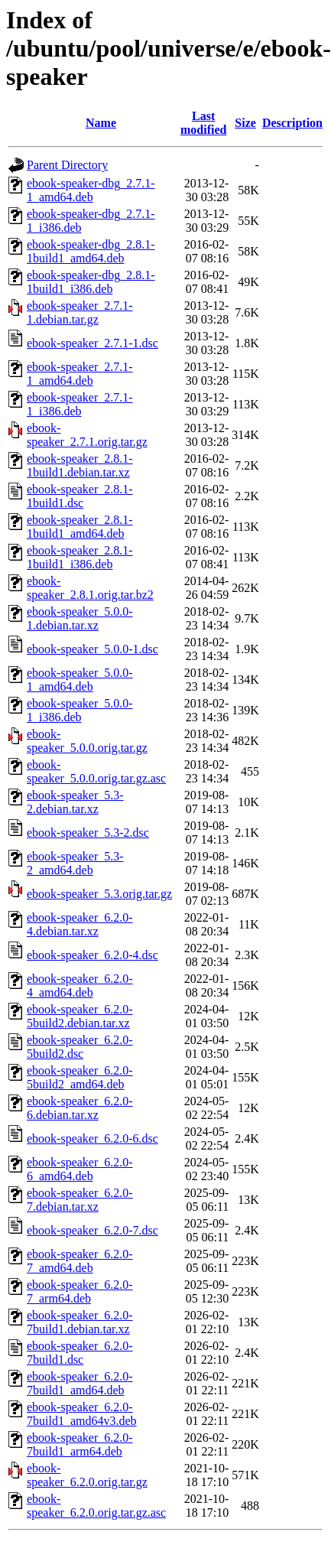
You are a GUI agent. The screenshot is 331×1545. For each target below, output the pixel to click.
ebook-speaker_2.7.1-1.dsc (92, 343)
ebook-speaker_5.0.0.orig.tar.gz (87, 740)
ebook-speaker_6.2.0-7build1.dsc (80, 1352)
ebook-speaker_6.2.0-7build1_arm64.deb (80, 1444)
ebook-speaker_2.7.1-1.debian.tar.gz (80, 312)
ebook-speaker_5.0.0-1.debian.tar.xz (80, 618)
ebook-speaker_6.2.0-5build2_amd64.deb (80, 1077)
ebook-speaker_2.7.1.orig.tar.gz (87, 434)
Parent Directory (67, 164)
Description (292, 122)
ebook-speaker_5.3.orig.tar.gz (99, 893)
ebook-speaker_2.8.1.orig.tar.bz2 (90, 587)
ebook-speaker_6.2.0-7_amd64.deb (80, 1260)
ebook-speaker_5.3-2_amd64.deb (75, 863)
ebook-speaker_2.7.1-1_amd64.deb (80, 373)
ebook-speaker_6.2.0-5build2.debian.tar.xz (80, 1016)
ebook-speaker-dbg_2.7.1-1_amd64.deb (91, 190)
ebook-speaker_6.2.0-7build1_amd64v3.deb (82, 1413)
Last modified (203, 122)
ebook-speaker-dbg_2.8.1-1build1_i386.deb (91, 281)
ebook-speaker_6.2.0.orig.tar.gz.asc (96, 1505)
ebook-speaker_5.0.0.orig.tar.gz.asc (96, 771)
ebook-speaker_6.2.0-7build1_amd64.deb (80, 1383)
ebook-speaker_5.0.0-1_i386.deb (80, 710)
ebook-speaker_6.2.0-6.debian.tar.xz (80, 1108)
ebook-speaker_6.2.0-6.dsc (92, 1138)
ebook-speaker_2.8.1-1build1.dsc (80, 496)
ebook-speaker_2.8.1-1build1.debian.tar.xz (80, 465)
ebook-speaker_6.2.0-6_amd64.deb (80, 1169)
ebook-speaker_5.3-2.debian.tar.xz (75, 802)
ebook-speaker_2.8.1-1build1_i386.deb (80, 557)
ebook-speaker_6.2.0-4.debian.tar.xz (80, 924)
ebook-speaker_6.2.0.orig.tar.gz (87, 1475)
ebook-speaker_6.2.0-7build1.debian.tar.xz (80, 1322)
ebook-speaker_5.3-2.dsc (88, 832)
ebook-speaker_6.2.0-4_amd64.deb (80, 985)
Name (101, 122)
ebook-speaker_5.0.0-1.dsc (92, 648)
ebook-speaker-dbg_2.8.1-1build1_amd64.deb (91, 251)
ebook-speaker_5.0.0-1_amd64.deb (80, 679)
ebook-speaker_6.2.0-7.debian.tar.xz (80, 1199)
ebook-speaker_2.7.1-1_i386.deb (80, 404)
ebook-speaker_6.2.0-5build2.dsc (80, 1046)
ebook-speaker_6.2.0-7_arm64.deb (80, 1291)
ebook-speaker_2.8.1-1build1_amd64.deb (80, 526)
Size (245, 122)
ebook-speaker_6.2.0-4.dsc (92, 954)
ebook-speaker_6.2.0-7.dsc (92, 1230)
